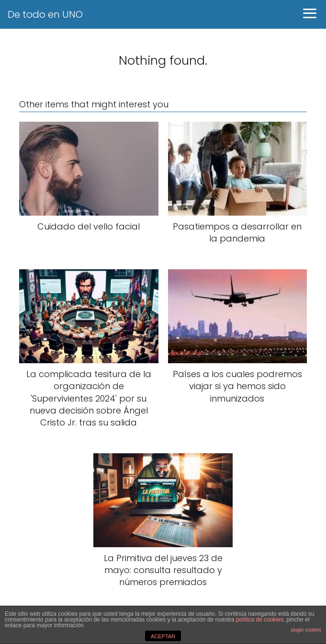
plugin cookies (306, 629)
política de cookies (259, 619)
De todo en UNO (45, 14)
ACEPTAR (163, 636)
